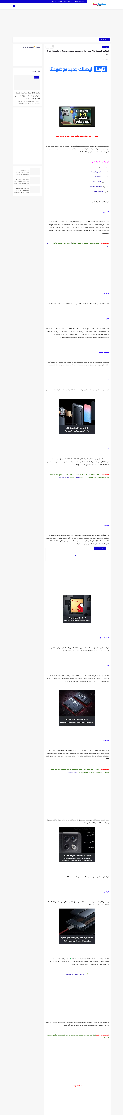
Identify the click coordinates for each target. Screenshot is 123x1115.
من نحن (53, 1)
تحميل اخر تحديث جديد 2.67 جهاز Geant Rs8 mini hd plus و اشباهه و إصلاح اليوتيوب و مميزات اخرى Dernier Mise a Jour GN (21, 182)
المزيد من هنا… (72, 772)
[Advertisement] (62, 23)
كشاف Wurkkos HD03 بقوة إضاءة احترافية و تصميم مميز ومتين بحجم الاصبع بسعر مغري (27, 96)
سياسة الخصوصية (80, 1)
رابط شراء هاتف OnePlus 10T (76, 974)
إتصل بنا (60, 1)
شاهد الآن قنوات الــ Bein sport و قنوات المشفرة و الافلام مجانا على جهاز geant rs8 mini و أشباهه (21, 191)
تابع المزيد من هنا (64, 477)
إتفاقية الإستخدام (68, 1)
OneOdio (77, 477)
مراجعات (105, 47)
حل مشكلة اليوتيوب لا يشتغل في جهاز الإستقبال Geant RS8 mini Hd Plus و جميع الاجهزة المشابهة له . (22, 173)
